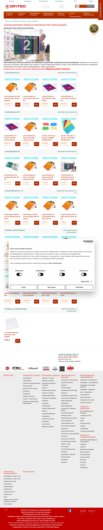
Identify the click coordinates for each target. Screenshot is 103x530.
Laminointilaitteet (27, 378)
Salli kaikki (79, 287)
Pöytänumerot (64, 428)
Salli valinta (51, 287)
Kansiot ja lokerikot (85, 457)
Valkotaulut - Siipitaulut (48, 393)
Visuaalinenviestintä (22, 14)
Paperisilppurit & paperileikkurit (87, 376)
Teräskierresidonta (27, 386)
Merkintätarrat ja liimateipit (87, 449)
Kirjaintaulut (64, 393)
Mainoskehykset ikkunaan (67, 431)
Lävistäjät (82, 426)
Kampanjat (27, 1)
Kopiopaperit (83, 444)
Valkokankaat (45, 421)
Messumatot (64, 436)
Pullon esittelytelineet (66, 420)
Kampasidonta (26, 393)
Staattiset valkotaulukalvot (48, 408)
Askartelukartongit (8, 486)
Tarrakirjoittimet (84, 428)
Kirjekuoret (83, 447)
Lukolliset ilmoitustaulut (67, 382)
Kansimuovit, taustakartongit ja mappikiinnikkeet (31, 402)
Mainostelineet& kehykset (34, 14)
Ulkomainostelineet (66, 387)
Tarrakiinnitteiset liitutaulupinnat (69, 418)
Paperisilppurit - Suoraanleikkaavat (89, 382)
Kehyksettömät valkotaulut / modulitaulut (49, 384)
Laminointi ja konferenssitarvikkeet (31, 383)
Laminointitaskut (32, 21)
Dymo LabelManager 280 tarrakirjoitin (86, 412)
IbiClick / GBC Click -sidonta (30, 388)
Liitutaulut (44, 411)
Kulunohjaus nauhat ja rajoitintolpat (70, 433)
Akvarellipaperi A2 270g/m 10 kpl (12, 476)
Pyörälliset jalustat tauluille (48, 390)
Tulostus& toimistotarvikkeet (75, 15)
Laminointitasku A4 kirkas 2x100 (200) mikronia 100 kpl (29, 177)
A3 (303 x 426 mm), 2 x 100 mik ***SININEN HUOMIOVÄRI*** (49, 138)
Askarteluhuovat (8, 494)
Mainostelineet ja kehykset (68, 376)
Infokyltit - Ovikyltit (65, 444)
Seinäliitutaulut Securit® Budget (69, 390)
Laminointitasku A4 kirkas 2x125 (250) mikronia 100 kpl (48, 177)
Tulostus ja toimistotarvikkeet (88, 436)
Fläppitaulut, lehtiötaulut (48, 380)
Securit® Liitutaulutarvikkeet (68, 426)
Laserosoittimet (46, 424)
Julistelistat (64, 385)
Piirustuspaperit (8, 484)
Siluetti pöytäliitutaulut (66, 406)
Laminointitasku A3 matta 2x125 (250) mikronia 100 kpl (10, 138)
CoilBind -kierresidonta (28, 396)
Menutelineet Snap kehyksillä (68, 441)
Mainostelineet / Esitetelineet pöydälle (68, 409)
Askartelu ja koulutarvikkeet (10, 472)
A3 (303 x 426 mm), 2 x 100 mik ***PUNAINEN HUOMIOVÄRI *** (68, 138)
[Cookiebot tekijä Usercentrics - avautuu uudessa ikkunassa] (84, 241)
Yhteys (91, 1)
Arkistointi (82, 465)
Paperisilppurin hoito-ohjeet (87, 400)
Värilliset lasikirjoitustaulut (48, 395)
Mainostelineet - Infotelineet (68, 454)
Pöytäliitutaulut (65, 403)
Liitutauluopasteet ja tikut (67, 423)
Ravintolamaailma (65, 457)
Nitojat (81, 420)
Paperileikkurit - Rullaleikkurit (87, 389)
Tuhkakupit (64, 462)
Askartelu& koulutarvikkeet (88, 14)
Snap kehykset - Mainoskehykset (69, 380)
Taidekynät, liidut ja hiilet (10, 481)
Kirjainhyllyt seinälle (66, 415)
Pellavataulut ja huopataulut (49, 398)
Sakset (5, 497)
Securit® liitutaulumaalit (67, 413)
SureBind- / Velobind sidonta (30, 399)
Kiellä (23, 287)
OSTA (17, 104)
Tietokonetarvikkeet (85, 454)
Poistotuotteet (43, 1)
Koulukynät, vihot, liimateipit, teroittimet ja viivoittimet (11, 500)
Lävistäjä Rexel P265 (85, 415)
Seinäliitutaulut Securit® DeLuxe (69, 395)
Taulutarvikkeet (46, 416)
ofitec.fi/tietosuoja (55, 263)
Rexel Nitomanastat (85, 423)
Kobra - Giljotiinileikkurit (86, 392)
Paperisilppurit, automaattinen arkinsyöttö (87, 386)
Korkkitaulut (45, 400)
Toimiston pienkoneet (85, 407)
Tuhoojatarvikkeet (84, 394)
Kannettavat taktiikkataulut (48, 413)
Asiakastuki (59, 1)
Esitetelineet (64, 452)
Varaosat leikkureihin (85, 397)
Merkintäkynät (83, 467)
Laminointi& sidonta (9, 14)
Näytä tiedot (85, 281)
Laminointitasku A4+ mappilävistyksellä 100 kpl (11, 177)
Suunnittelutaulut (46, 406)
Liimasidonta (26, 391)
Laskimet (82, 418)
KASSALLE (90, 6)
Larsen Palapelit (8, 504)
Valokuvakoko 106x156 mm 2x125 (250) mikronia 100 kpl (31, 216)
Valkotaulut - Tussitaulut (48, 378)
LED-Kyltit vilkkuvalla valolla (68, 449)
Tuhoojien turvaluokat (85, 402)
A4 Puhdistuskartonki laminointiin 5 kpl (11, 335)
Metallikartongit (7, 489)
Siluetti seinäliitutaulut (66, 400)
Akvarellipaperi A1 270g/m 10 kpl (12, 478)
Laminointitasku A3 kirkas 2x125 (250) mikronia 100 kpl (29, 138)
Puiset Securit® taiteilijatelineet (69, 398)
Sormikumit (83, 462)
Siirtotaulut (44, 387)
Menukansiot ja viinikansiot (68, 439)
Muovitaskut (83, 459)
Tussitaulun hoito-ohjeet (48, 419)
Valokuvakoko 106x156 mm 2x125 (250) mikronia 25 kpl (12, 216)
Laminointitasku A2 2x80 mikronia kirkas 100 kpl (12, 98)
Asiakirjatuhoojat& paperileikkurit (48, 14)
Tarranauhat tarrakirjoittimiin (87, 431)
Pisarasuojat (45, 403)
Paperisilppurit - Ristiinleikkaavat (88, 380)
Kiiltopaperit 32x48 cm (9, 491)
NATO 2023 (8, 375)
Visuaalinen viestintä (51, 375)
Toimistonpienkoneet (61, 14)
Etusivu (11, 1)
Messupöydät (64, 459)
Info (75, 1)
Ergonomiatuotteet (85, 452)
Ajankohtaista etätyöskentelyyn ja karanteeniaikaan (88, 440)
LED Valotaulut (65, 446)
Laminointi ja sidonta (18, 21)
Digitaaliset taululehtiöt (47, 426)
